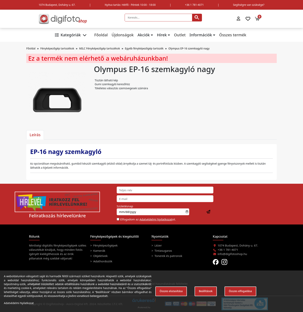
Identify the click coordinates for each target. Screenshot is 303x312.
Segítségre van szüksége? (248, 5)
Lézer (158, 245)
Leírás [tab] (35, 134)
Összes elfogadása (240, 291)
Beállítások (206, 291)
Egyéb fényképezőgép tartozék (144, 48)
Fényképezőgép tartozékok (57, 48)
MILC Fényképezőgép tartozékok (99, 48)
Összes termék (232, 34)
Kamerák (99, 250)
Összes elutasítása (171, 291)
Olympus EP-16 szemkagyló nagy (189, 48)
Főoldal (101, 34)
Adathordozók (102, 261)
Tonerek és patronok (168, 256)
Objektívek (100, 256)
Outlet (180, 34)
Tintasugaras (163, 250)
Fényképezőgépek (105, 245)
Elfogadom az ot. (148, 219)
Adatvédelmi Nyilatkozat (155, 219)
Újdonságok (122, 34)
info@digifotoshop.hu (232, 254)
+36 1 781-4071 (194, 5)
